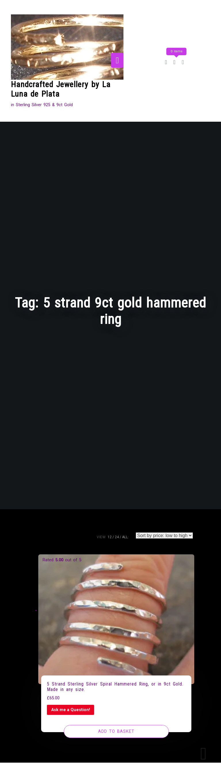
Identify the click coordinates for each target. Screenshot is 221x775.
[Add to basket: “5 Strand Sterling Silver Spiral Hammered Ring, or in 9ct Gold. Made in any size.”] (116, 731)
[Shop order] (164, 535)
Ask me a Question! (70, 709)
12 (110, 537)
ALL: (125, 537)
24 (117, 537)
